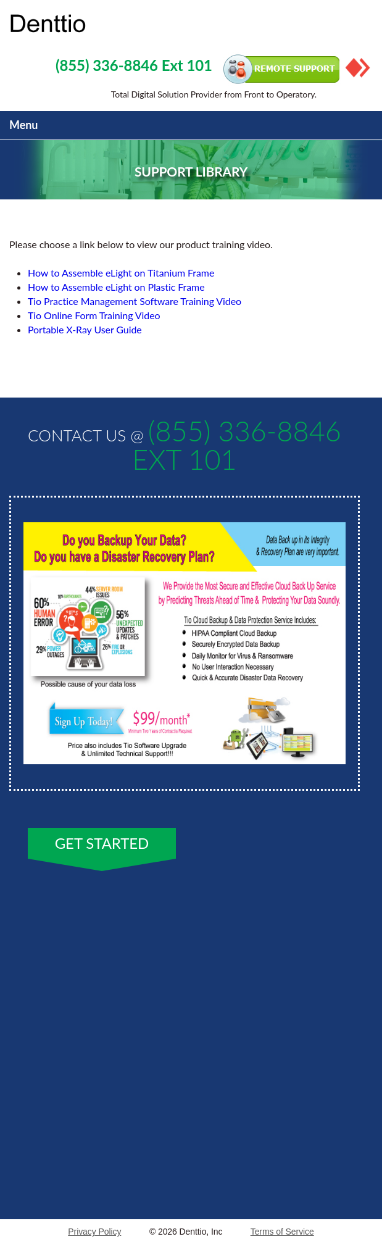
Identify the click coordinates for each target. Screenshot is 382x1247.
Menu (23, 124)
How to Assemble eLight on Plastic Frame (116, 287)
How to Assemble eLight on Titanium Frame (121, 272)
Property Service (95, 24)
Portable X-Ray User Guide (85, 329)
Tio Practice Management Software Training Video (134, 301)
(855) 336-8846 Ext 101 (134, 65)
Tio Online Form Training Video (94, 315)
